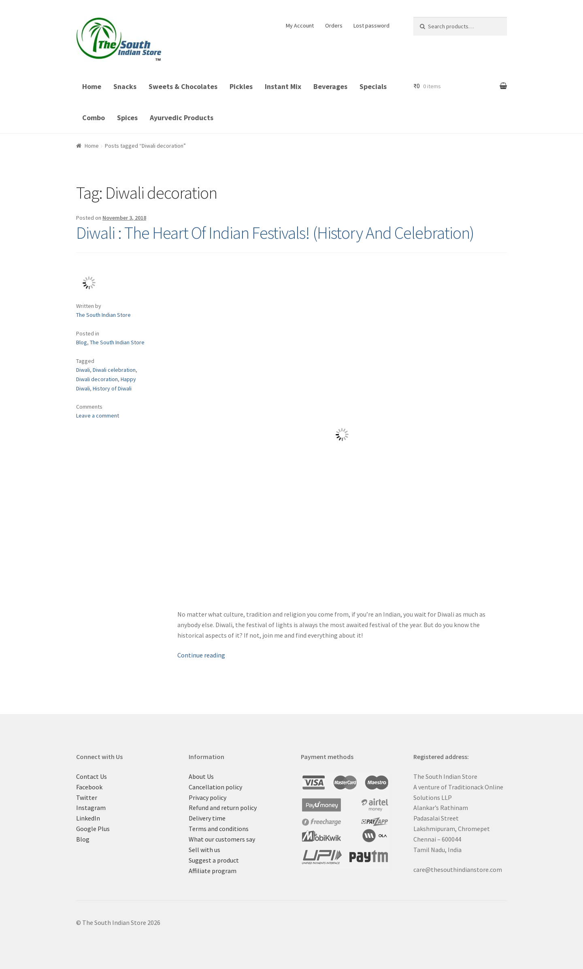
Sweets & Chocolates (183, 86)
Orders (334, 25)
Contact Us (91, 776)
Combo (93, 117)
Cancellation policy (215, 787)
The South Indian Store (103, 314)
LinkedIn (88, 818)
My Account (300, 25)
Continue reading (201, 655)
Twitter (86, 797)
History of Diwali (112, 388)
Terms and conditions (219, 829)
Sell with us (204, 850)
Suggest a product (214, 860)
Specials (373, 86)
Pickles (241, 86)
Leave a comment (97, 415)
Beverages (330, 86)
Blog (81, 342)
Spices (127, 117)
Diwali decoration (97, 379)
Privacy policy (207, 797)
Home (91, 86)
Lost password (371, 25)
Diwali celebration (114, 369)
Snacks (124, 86)
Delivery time (207, 818)
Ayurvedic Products (181, 117)
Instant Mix (283, 86)
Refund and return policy (223, 808)
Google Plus (93, 829)
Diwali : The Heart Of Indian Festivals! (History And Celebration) (275, 232)
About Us (201, 776)
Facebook (89, 787)
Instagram (91, 808)
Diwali (83, 369)
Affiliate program (212, 871)
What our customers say (222, 839)
